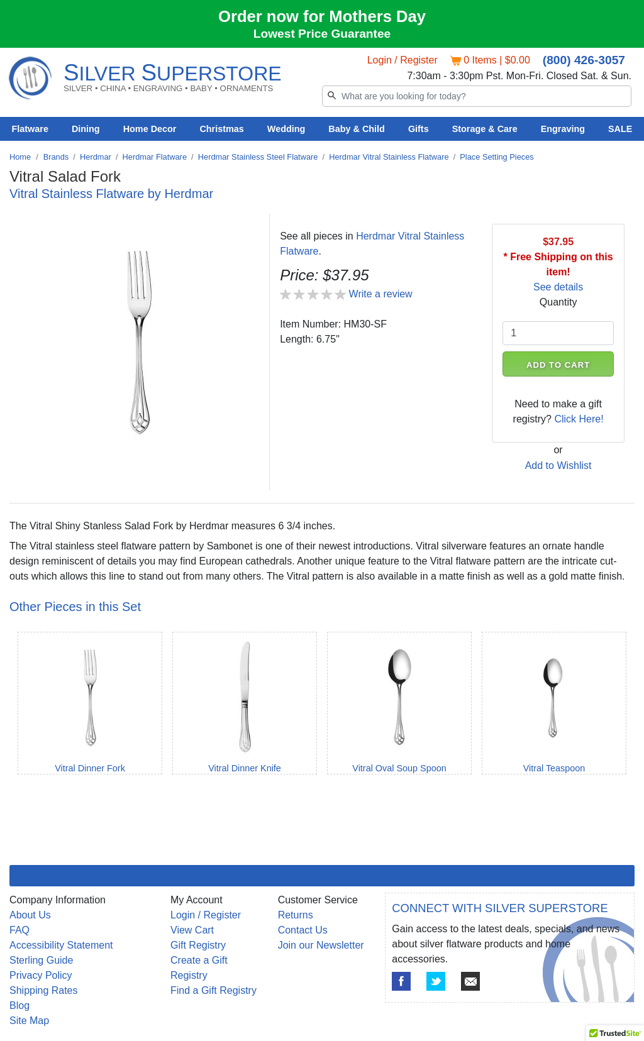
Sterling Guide (41, 960)
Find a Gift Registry (213, 990)
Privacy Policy (40, 975)
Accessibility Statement (61, 945)
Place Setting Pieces (496, 157)
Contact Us (303, 930)
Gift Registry (198, 945)
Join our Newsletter (321, 945)
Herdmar (95, 157)
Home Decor (150, 129)
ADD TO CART (558, 365)
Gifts (418, 129)
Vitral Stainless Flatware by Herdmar (111, 194)
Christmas (221, 129)
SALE (620, 129)
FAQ (19, 930)
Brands (56, 157)
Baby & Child (356, 129)
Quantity (558, 302)
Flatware (30, 129)
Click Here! (578, 419)
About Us (30, 915)
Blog (19, 1005)
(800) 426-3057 (584, 60)
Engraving (563, 129)
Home (20, 157)
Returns (295, 915)
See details (558, 287)
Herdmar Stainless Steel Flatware (258, 157)
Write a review (381, 294)
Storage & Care (485, 129)
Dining (86, 129)
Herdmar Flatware (155, 157)
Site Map (29, 1020)
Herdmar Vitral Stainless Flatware (388, 157)
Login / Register (402, 60)
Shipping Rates (43, 990)
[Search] (476, 96)
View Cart (192, 930)
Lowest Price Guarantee (322, 33)
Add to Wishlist (558, 465)
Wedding (286, 129)
